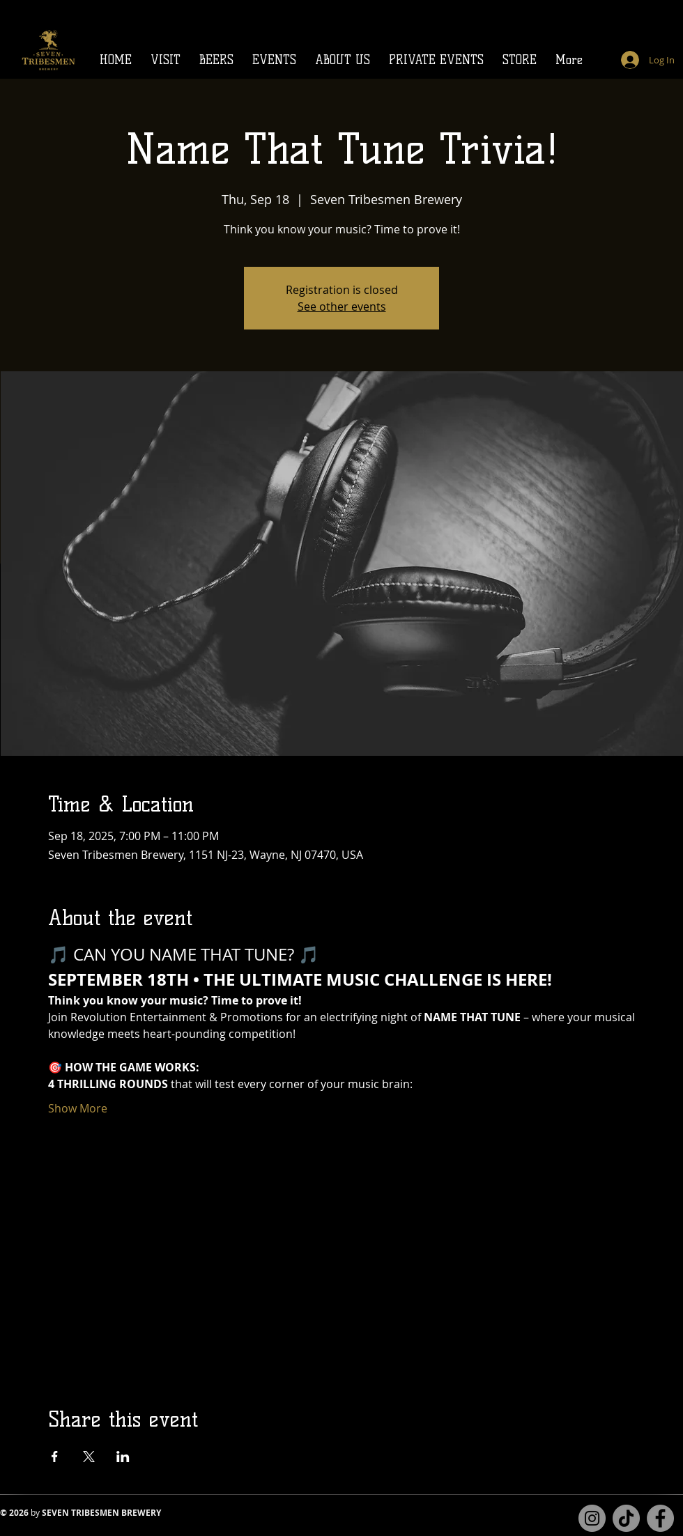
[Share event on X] (88, 1456)
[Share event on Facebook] (54, 1456)
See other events (342, 306)
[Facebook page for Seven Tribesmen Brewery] (660, 1518)
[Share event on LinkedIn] (123, 1456)
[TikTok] (626, 1518)
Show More (77, 1108)
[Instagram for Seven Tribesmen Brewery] (592, 1518)
